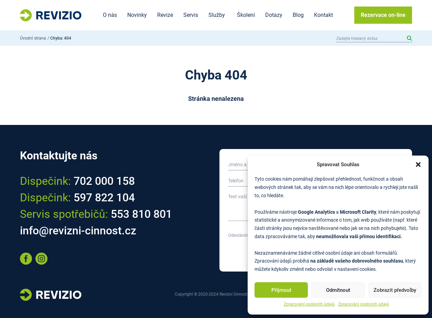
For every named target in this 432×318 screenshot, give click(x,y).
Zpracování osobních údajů (309, 304)
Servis (190, 15)
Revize (165, 15)
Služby (216, 15)
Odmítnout (338, 290)
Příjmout (281, 290)
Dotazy (273, 15)
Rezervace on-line (383, 15)
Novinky (137, 15)
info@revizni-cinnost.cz (78, 230)
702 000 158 (104, 181)
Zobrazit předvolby (395, 290)
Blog (298, 15)
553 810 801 (141, 214)
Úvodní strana (33, 38)
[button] (418, 164)
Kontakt (323, 15)
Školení (246, 15)
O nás (110, 15)
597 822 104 (104, 197)
